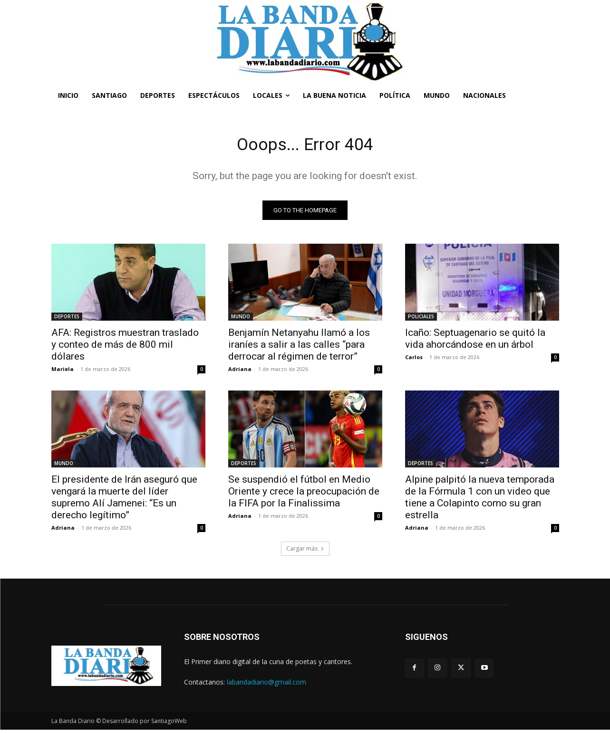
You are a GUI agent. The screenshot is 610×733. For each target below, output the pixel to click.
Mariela (62, 371)
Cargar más (305, 551)
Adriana (240, 371)
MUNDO (240, 319)
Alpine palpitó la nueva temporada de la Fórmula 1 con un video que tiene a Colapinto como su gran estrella (479, 500)
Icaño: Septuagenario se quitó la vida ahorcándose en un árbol (475, 341)
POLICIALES (421, 319)
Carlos (414, 359)
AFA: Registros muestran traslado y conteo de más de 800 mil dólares (125, 347)
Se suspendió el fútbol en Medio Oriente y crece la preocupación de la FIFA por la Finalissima (303, 494)
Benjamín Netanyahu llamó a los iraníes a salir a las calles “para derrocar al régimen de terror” (299, 347)
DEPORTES (66, 319)
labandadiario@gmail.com (266, 684)
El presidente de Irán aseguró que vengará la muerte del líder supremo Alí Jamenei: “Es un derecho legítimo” (124, 500)
